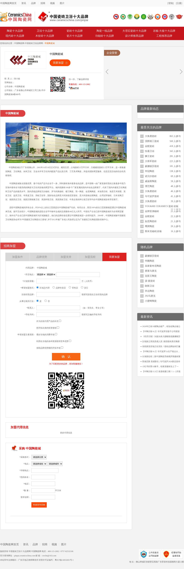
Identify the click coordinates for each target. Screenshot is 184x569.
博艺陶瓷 (149, 186)
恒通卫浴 (149, 151)
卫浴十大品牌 (45, 30)
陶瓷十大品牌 (15, 30)
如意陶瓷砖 (151, 221)
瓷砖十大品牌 (75, 30)
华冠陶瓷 (149, 171)
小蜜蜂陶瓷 (151, 301)
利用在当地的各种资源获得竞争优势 (52, 341)
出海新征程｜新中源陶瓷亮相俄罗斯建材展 (161, 356)
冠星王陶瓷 (151, 276)
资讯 (23, 3)
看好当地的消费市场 (45, 334)
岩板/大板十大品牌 (164, 30)
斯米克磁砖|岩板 (153, 231)
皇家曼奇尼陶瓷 (153, 266)
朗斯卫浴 (149, 286)
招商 (43, 3)
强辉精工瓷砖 (152, 141)
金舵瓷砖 (149, 146)
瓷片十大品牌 (75, 35)
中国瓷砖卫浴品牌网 (34, 43)
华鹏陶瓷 (149, 261)
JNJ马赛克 (150, 296)
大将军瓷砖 (151, 161)
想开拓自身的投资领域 (46, 328)
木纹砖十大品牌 (44, 35)
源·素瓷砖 (150, 281)
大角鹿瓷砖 (151, 136)
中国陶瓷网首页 (8, 3)
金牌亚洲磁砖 (152, 211)
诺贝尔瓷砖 (151, 176)
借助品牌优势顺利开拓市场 (48, 348)
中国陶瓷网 (19, 43)
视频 (52, 3)
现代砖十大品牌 (15, 35)
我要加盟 (58, 62)
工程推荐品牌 (164, 35)
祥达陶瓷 (149, 291)
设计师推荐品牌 (134, 35)
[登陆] (170, 3)
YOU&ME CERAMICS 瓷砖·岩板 (161, 206)
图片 (62, 3)
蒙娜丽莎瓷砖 (152, 166)
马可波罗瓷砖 (152, 196)
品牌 (33, 3)
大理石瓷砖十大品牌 (134, 30)
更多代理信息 (66, 433)
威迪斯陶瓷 (151, 181)
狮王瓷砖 (149, 156)
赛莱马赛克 (151, 271)
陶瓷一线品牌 (105, 30)
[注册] (179, 3)
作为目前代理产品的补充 (47, 321)
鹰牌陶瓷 (149, 226)
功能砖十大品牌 (104, 35)
